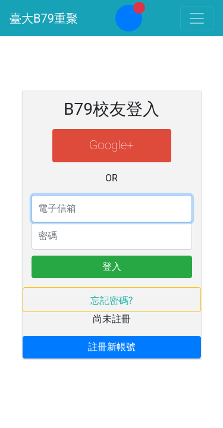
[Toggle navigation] (196, 18)
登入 (111, 266)
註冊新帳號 (112, 347)
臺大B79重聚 (44, 18)
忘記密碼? (111, 300)
